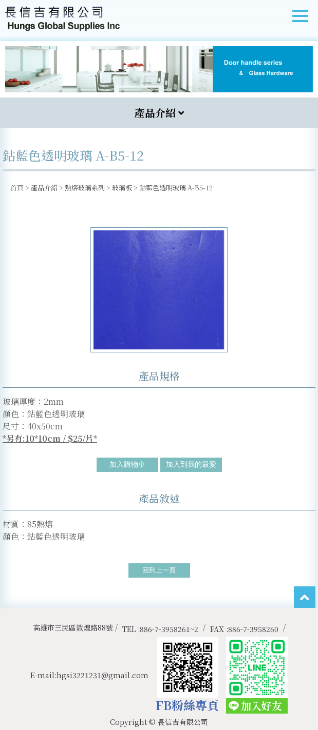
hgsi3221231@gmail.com (102, 675)
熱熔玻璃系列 (85, 187)
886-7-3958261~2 (169, 629)
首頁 (17, 187)
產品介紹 (44, 187)
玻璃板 (122, 187)
